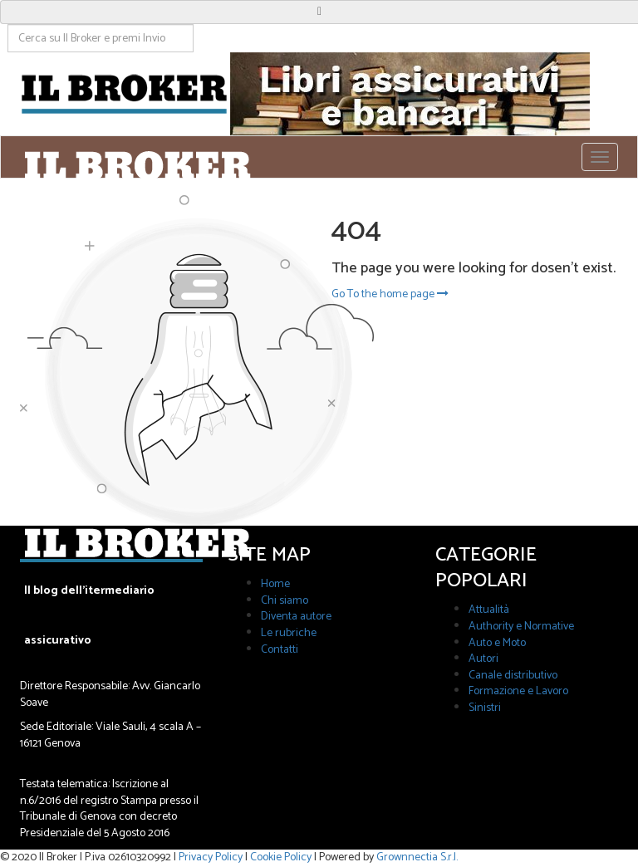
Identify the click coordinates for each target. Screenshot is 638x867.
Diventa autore (296, 616)
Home (275, 584)
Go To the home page (390, 294)
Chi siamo (284, 600)
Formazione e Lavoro (518, 691)
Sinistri (485, 708)
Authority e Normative (521, 626)
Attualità (489, 610)
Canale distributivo (513, 675)
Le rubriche (289, 633)
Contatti (279, 649)
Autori (483, 659)
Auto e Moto (497, 643)
